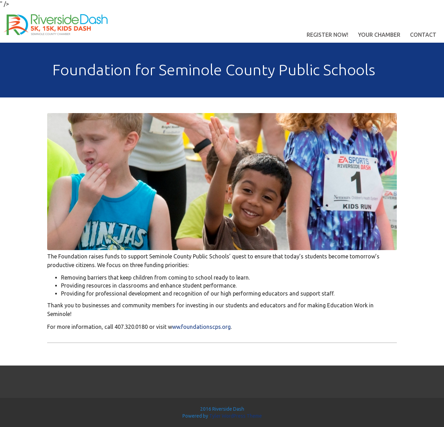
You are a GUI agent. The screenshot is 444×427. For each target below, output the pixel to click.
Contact (423, 35)
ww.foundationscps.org (201, 327)
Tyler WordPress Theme (235, 416)
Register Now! (327, 35)
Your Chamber (379, 35)
